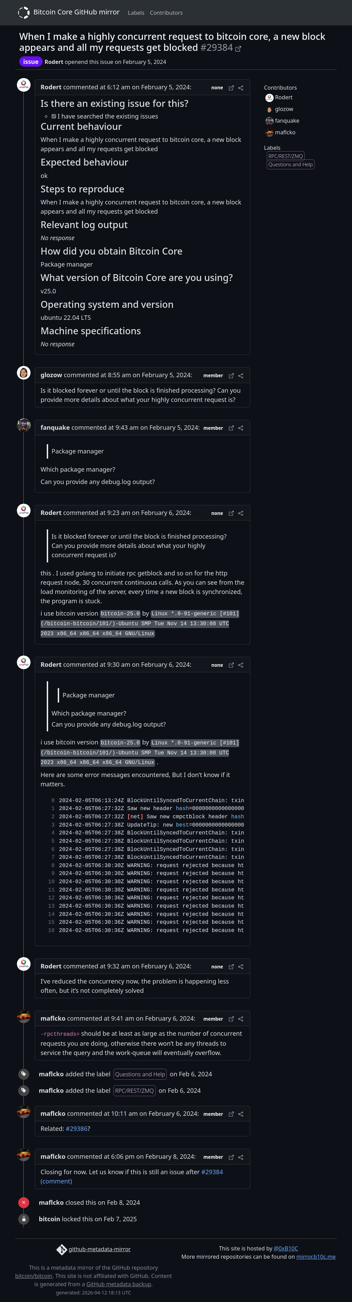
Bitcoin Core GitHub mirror (67, 12)
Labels (136, 12)
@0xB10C (286, 1248)
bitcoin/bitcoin (33, 1276)
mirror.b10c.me (316, 1256)
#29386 (76, 1128)
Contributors (166, 12)
